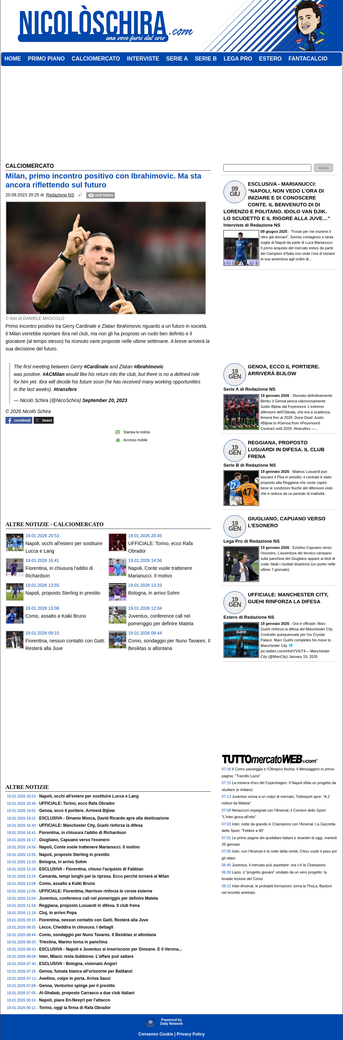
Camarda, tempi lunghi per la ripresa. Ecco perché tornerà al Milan (104, 876)
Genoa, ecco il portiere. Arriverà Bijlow (77, 810)
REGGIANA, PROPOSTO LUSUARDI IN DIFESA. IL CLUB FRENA (286, 449)
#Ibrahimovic (148, 366)
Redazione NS (265, 225)
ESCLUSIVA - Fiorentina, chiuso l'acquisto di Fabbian (91, 869)
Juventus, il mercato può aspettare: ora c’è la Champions (278, 865)
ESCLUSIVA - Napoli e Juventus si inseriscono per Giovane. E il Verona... (110, 949)
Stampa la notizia (136, 432)
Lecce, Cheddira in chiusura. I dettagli (76, 927)
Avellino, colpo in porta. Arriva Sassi (75, 978)
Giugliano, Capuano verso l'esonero (74, 839)
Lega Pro (233, 541)
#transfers (65, 389)
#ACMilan (54, 374)
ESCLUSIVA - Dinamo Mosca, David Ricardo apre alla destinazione (104, 818)
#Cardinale (96, 366)
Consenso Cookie (156, 1034)
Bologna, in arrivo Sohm (153, 593)
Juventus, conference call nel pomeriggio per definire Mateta (98, 898)
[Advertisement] (57, 471)
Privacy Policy (190, 1034)
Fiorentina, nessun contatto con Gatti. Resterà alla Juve (93, 920)
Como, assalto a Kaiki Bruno (55, 616)
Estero (230, 617)
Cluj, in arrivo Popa (58, 912)
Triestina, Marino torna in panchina (73, 942)
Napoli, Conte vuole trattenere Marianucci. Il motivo (89, 847)
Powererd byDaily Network (171, 1022)
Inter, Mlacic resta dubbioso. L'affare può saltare (86, 956)
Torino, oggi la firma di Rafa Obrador (75, 1007)
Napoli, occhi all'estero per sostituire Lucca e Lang (89, 796)
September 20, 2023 (104, 400)
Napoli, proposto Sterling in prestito (62, 593)
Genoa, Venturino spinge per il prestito (77, 985)
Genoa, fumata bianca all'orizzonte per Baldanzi (86, 971)
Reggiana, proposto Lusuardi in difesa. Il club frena (89, 905)
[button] (323, 168)
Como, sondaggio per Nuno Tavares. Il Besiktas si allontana (97, 934)
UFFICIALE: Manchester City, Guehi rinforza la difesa (91, 825)
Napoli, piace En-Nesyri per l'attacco (74, 1000)
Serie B (231, 465)
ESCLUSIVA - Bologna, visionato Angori (78, 963)
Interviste (233, 225)
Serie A (231, 389)
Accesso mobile (135, 440)
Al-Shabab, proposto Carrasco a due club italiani (86, 992)
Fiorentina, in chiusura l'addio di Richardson (82, 832)
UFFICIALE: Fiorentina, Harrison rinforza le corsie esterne (95, 891)
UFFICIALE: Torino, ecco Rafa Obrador (77, 803)
